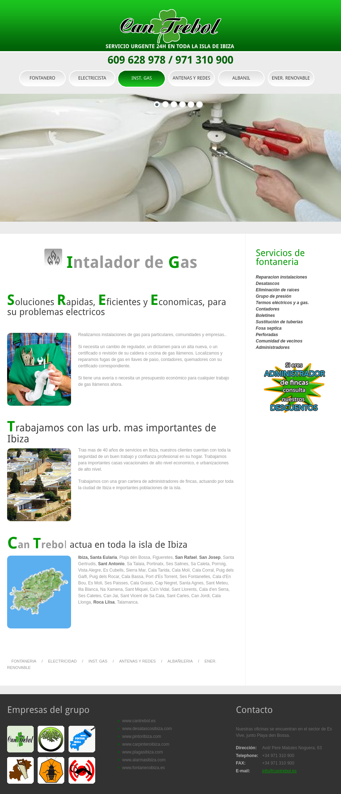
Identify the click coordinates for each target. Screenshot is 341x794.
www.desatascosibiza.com (147, 728)
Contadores (268, 309)
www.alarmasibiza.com (144, 759)
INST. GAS (97, 661)
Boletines (265, 315)
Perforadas (267, 334)
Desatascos (268, 283)
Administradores (272, 347)
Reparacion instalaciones (281, 277)
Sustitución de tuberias (279, 321)
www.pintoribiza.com (141, 736)
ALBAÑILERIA (180, 661)
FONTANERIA (23, 661)
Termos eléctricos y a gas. (282, 302)
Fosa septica (269, 328)
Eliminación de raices (277, 289)
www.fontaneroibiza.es (143, 767)
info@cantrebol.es (279, 770)
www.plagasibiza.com (142, 752)
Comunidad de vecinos (279, 341)
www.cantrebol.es (139, 720)
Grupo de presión (273, 296)
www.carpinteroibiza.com (145, 744)
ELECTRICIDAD (62, 661)
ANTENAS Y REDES (137, 661)
